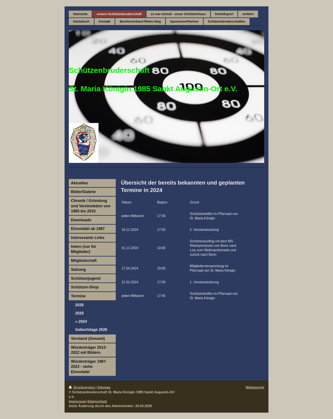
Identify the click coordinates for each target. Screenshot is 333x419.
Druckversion (82, 387)
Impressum (77, 401)
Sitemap (103, 387)
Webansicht (255, 387)
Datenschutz (97, 401)
